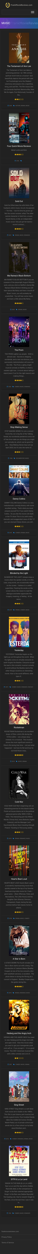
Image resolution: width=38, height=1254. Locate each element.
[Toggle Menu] (32, 12)
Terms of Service (8, 1243)
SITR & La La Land (19, 1179)
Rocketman (19, 727)
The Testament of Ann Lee (19, 66)
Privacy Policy (7, 1237)
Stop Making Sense (19, 427)
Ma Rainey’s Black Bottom (19, 275)
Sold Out (19, 201)
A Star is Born (19, 959)
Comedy (17, 386)
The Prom (19, 350)
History (17, 105)
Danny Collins (19, 499)
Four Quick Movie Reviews (19, 146)
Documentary (20, 458)
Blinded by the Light (19, 573)
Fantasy (30, 687)
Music (27, 105)
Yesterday (18, 650)
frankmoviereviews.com (10, 1231)
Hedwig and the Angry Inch (19, 1033)
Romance (27, 235)
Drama (23, 105)
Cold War (19, 802)
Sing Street (19, 1105)
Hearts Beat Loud (19, 879)
